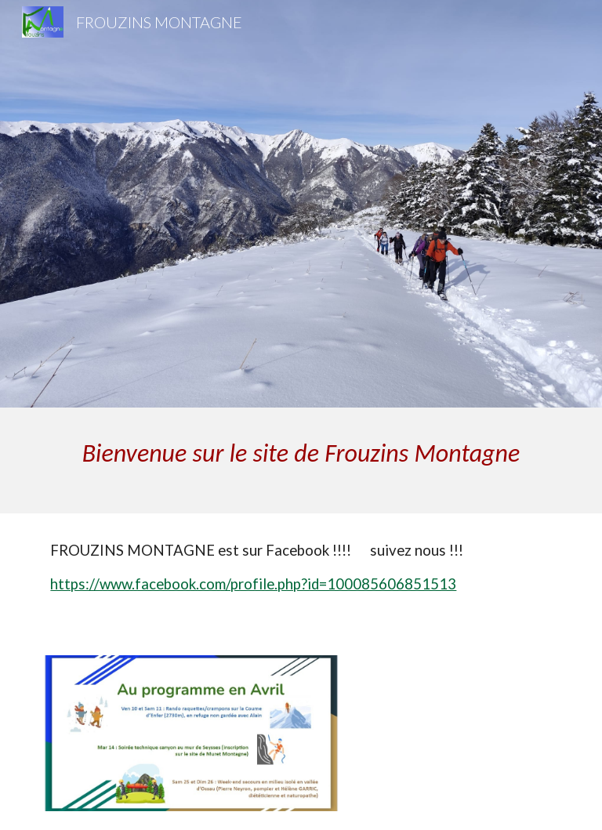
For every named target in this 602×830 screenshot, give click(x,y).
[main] (300, 460)
